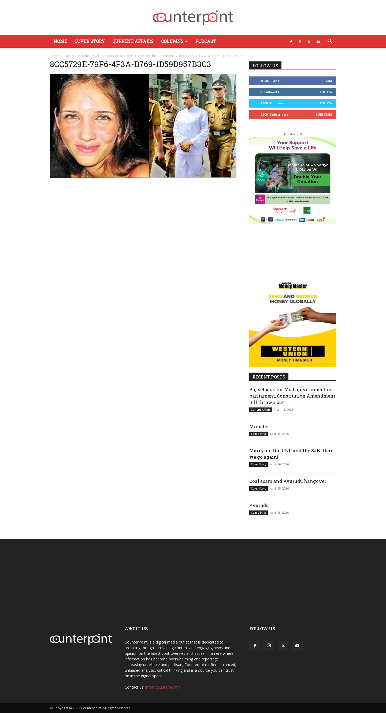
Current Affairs (133, 41)
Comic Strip (258, 434)
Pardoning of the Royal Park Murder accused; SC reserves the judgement (119, 56)
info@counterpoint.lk (163, 687)
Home (60, 41)
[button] (329, 41)
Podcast (205, 41)
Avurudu (259, 505)
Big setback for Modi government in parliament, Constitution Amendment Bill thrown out (292, 395)
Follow (326, 92)
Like (329, 81)
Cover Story (90, 41)
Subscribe (324, 114)
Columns (174, 41)
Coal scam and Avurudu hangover (287, 481)
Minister (259, 426)
